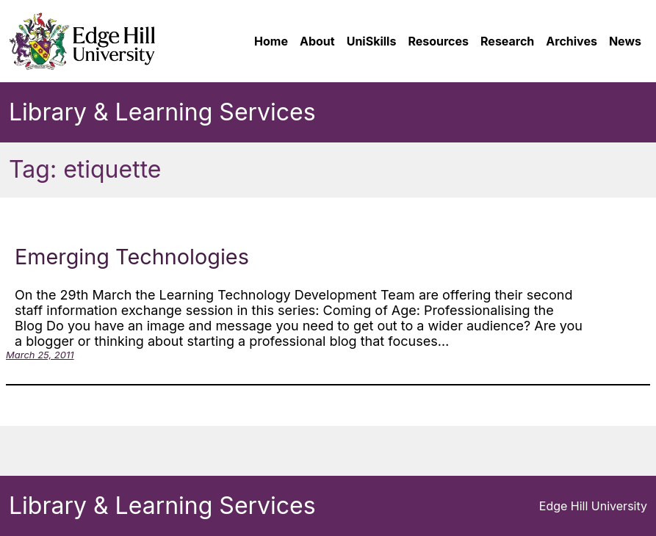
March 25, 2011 (40, 355)
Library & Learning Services (162, 112)
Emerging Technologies (132, 256)
